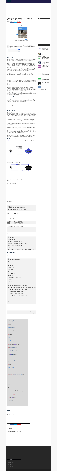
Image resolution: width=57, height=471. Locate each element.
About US (47, 3)
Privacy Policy (39, 3)
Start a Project (29, 3)
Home (12, 3)
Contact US (43, 3)
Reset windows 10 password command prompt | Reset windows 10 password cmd (45, 79)
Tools (21, 3)
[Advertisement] (28, 11)
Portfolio (25, 3)
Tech (14, 3)
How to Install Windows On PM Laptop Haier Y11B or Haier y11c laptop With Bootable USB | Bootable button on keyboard (43, 48)
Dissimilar (34, 3)
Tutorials (17, 3)
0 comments (19, 21)
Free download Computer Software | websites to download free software (45, 66)
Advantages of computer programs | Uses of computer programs (46, 74)
